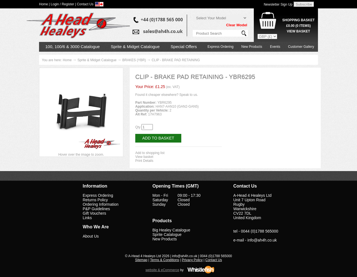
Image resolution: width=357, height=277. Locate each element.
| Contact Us (84, 4)
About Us (91, 236)
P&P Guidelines (96, 209)
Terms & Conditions (164, 260)
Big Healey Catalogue (171, 230)
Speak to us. (188, 95)
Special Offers (184, 46)
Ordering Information (101, 204)
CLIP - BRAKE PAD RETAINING (176, 60)
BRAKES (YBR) (134, 60)
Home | (44, 4)
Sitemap (141, 260)
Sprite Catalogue (167, 234)
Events (275, 47)
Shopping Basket (298, 20)
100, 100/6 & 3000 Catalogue (72, 46)
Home (67, 60)
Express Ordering (220, 47)
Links (87, 218)
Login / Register (62, 4)
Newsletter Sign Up (278, 4)
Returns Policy (95, 200)
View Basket (298, 31)
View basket (144, 157)
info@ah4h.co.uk (262, 240)
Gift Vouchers (94, 213)
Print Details (144, 161)
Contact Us (213, 260)
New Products (251, 47)
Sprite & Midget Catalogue (135, 46)
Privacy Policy (192, 260)
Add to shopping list (150, 153)
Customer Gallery (301, 47)
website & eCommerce (162, 270)
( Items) (298, 26)
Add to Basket (158, 138)
